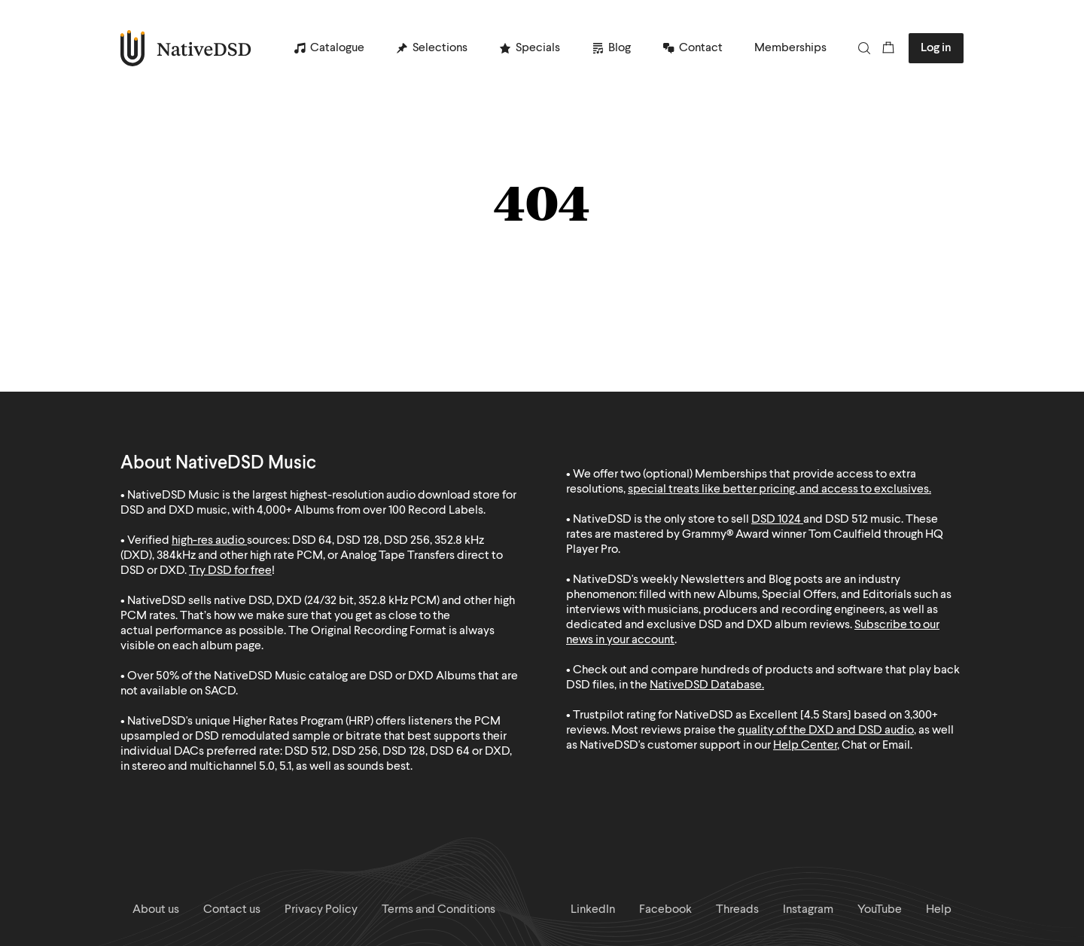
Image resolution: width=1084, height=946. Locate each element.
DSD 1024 (776, 520)
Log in (936, 48)
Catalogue (337, 48)
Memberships (790, 48)
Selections (440, 48)
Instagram (808, 910)
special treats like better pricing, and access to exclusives (778, 490)
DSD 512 (846, 520)
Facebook (665, 910)
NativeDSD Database (706, 685)
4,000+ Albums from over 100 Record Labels (370, 511)
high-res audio (208, 541)
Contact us (231, 910)
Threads (737, 910)
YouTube (879, 910)
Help (939, 910)
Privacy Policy (321, 910)
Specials (538, 48)
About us (155, 910)
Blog (619, 48)
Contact (701, 48)
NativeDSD (186, 48)
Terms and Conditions (438, 910)
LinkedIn (593, 910)
